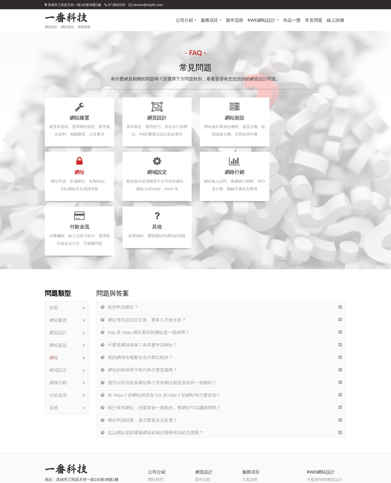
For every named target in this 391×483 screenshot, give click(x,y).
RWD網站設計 (262, 20)
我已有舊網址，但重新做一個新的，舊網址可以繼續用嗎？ (161, 352)
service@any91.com (146, 5)
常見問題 (313, 20)
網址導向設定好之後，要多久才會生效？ (143, 265)
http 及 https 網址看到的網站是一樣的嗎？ (145, 277)
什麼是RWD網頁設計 (324, 425)
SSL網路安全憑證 (257, 439)
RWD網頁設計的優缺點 (326, 439)
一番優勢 (155, 439)
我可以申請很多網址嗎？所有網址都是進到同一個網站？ (158, 327)
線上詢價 (335, 20)
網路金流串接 (253, 446)
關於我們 (155, 425)
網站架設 (58, 290)
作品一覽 (292, 20)
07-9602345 (115, 5)
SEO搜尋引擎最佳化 (259, 432)
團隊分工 (155, 446)
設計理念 (155, 432)
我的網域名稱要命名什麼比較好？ (137, 302)
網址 (53, 303)
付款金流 (58, 340)
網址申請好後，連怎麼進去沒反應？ (139, 365)
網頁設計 (58, 278)
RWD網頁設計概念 (323, 432)
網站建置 (58, 266)
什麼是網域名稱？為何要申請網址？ (139, 290)
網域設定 (58, 315)
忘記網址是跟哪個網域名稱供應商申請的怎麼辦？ (152, 378)
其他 (53, 353)
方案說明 (249, 425)
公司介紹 (184, 20)
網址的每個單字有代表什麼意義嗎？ (139, 315)
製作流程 (234, 20)
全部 (53, 253)
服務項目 (209, 20)
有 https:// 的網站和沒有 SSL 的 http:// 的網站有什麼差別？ (161, 340)
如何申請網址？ (119, 252)
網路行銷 (58, 328)
